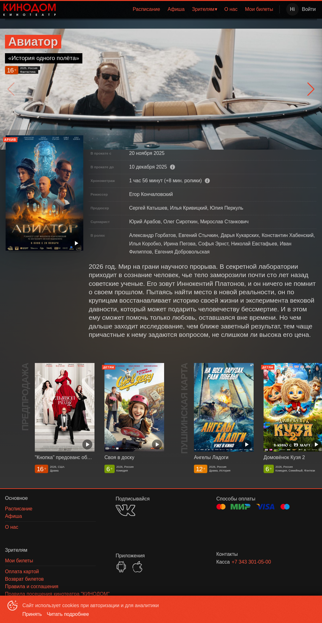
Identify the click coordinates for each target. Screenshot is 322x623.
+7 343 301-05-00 (251, 562)
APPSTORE (137, 566)
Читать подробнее (68, 614)
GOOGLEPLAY (121, 566)
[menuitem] (146, 9)
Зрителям (203, 9)
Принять (32, 614)
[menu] (169, 9)
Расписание (146, 9)
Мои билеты (259, 9)
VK (125, 510)
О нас (231, 9)
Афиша (176, 9)
